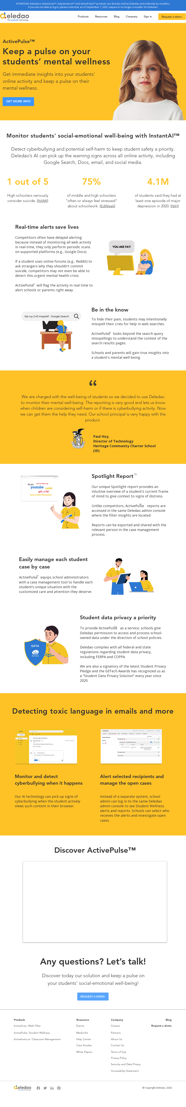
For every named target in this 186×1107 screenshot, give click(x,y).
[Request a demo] (172, 16)
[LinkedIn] (52, 1088)
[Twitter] (45, 1088)
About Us (116, 1039)
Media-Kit (82, 1032)
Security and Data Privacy (126, 1064)
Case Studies (84, 1045)
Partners (116, 1032)
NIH (174, 206)
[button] (83, 16)
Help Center (83, 1039)
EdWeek (107, 206)
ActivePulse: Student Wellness (32, 1032)
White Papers (84, 1052)
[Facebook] (38, 1088)
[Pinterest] (59, 1088)
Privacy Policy (118, 1058)
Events (80, 1025)
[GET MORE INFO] (18, 101)
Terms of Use (118, 1052)
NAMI (42, 201)
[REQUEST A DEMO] (93, 997)
